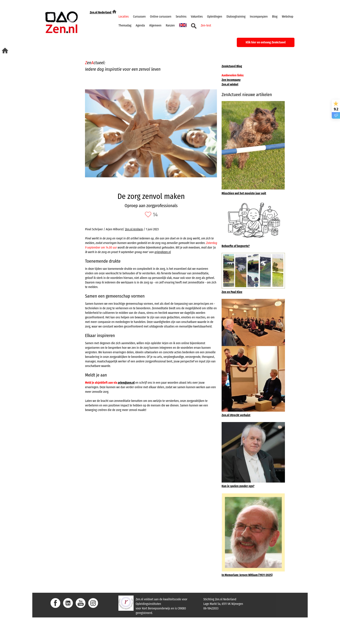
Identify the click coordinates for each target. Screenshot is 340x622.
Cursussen (139, 16)
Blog (274, 16)
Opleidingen (214, 16)
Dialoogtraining (235, 16)
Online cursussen (160, 16)
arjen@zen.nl (162, 252)
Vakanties (197, 16)
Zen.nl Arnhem (134, 229)
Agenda (140, 25)
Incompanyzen (259, 16)
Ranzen (170, 25)
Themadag (125, 25)
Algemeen (155, 25)
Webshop (287, 16)
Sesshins (181, 16)
